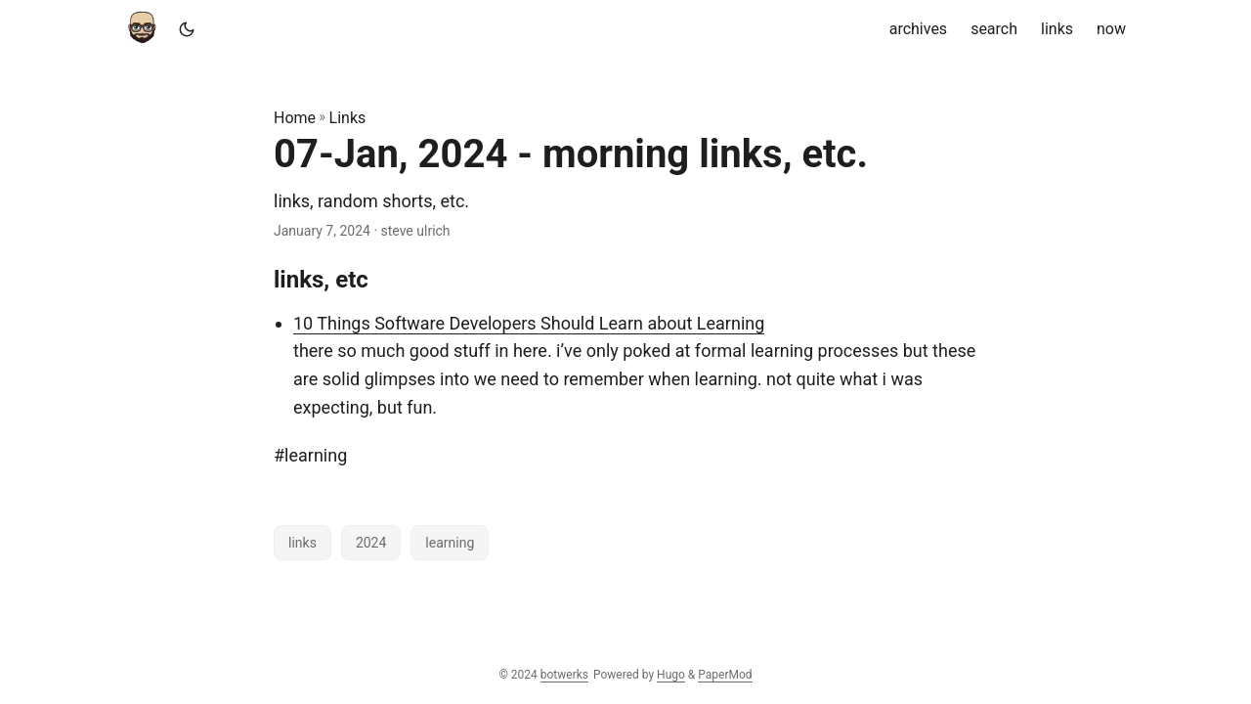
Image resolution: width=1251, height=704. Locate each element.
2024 (371, 542)
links (302, 542)
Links (348, 118)
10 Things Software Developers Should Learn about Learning (528, 323)
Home (295, 118)
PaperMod (725, 675)
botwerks (564, 675)
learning (449, 542)
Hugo (671, 675)
